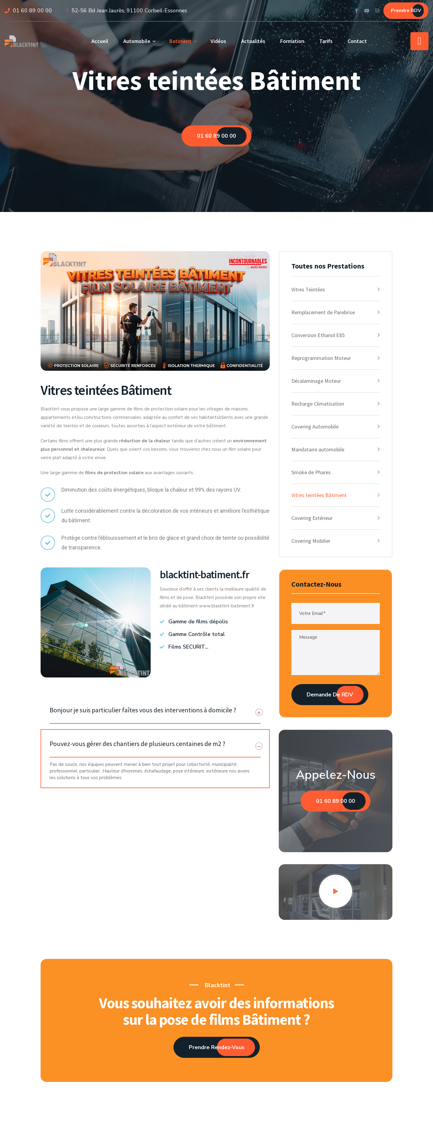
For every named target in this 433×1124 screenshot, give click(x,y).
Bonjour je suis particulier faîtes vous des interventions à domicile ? (143, 710)
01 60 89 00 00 (32, 10)
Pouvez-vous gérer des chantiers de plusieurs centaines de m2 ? (137, 743)
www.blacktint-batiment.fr (226, 606)
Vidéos (218, 41)
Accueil (99, 41)
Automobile (136, 41)
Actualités (253, 41)
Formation (292, 41)
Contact (357, 41)
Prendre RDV (406, 10)
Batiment (180, 41)
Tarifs (326, 41)
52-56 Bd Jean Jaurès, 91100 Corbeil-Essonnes (129, 10)
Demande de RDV (330, 694)
